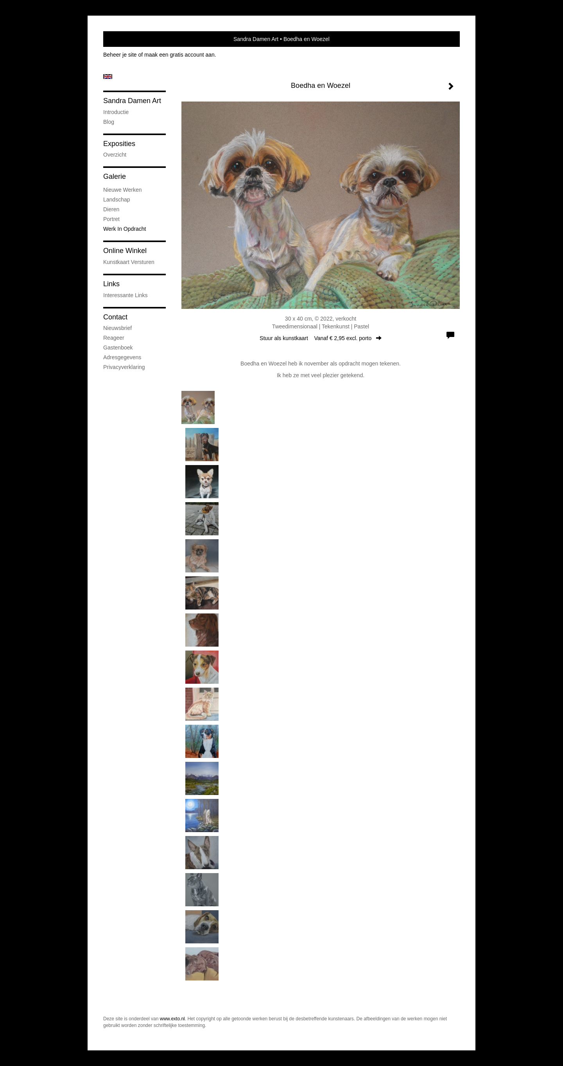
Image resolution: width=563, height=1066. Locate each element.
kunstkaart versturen (128, 262)
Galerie (114, 176)
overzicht (114, 155)
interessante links (125, 295)
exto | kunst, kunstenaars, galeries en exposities (125, 39)
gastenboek (118, 347)
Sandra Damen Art (255, 39)
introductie (116, 112)
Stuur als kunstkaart (321, 338)
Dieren (111, 209)
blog (108, 122)
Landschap (116, 199)
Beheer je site (120, 55)
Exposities (119, 144)
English (107, 76)
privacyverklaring (124, 367)
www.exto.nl (172, 1018)
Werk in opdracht (124, 229)
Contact (115, 317)
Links (111, 284)
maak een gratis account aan (179, 55)
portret (111, 219)
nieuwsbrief (117, 328)
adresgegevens (122, 357)
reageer (113, 338)
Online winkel (125, 251)
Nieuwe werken (122, 190)
